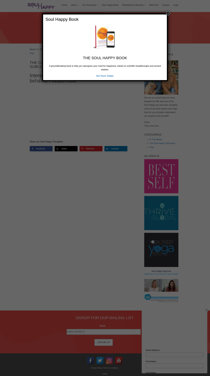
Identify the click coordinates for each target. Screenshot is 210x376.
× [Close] (168, 13)
